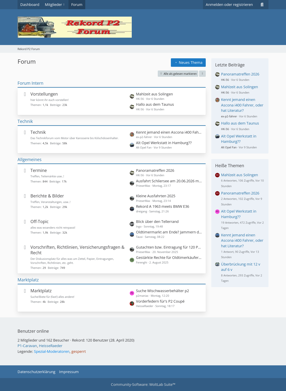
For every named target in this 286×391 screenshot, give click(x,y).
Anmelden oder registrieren (229, 4)
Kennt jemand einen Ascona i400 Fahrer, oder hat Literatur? (169, 132)
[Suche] (262, 4)
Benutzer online (33, 331)
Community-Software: (143, 384)
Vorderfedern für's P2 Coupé (160, 301)
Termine (38, 170)
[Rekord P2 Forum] (143, 27)
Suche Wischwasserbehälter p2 (162, 290)
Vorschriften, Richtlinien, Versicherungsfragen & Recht (77, 250)
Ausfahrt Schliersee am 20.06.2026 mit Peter (169, 180)
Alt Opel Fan (229, 147)
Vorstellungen (44, 94)
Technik (25, 121)
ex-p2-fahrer (229, 116)
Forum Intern (30, 83)
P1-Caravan (27, 345)
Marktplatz (28, 280)
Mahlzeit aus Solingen (154, 94)
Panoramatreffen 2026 (155, 170)
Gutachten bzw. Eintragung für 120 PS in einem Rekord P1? (169, 247)
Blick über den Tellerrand (157, 221)
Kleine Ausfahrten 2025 (155, 195)
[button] (202, 73)
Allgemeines (30, 159)
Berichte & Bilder (47, 196)
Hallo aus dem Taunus (155, 104)
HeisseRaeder (50, 345)
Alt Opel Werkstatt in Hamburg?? (164, 142)
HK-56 (225, 80)
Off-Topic (39, 221)
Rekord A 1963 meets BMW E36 (162, 206)
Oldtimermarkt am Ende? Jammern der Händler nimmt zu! (169, 232)
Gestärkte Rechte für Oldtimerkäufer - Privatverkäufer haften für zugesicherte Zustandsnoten (169, 257)
